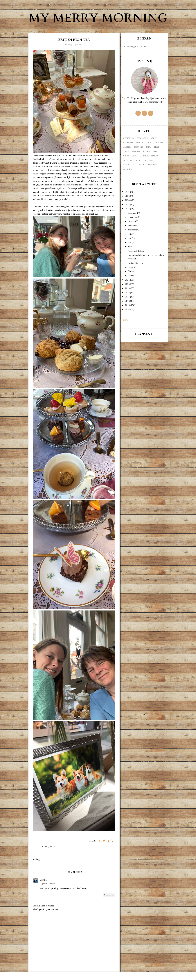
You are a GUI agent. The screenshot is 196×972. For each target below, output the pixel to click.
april (130, 246)
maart (130, 267)
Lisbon (126, 151)
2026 (127, 191)
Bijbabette (43, 847)
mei (129, 242)
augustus (132, 229)
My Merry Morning (98, 18)
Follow (125, 320)
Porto (126, 156)
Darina (43, 880)
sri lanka (127, 169)
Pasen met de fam (136, 251)
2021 (127, 280)
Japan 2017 (127, 147)
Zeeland (149, 160)
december (132, 213)
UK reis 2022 (128, 160)
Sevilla (154, 156)
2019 (127, 288)
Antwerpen (128, 138)
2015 (127, 305)
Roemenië (136, 156)
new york (153, 165)
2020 (127, 284)
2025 (127, 196)
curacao (141, 165)
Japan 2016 (158, 143)
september (132, 225)
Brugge (139, 143)
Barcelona (142, 138)
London (136, 151)
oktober (131, 221)
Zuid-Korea (128, 165)
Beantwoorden (109, 895)
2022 (127, 208)
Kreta (148, 147)
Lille (156, 147)
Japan (148, 143)
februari (131, 271)
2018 (127, 292)
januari (131, 275)
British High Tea (135, 263)
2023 (127, 204)
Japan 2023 (138, 147)
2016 (127, 301)
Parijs (155, 151)
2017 (127, 296)
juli (129, 234)
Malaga (146, 151)
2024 (127, 200)
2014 (127, 309)
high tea (53, 847)
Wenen (139, 160)
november (132, 217)
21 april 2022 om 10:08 (47, 884)
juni (129, 238)
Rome (145, 156)
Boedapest (128, 143)
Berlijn (153, 138)
